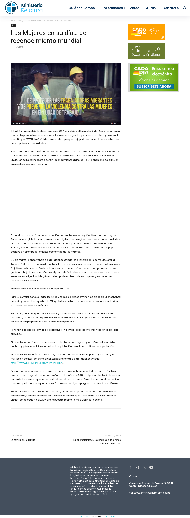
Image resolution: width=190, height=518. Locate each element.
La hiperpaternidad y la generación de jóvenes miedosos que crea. (97, 441)
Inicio (13, 20)
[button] (184, 7)
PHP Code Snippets (82, 516)
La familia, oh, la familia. (23, 439)
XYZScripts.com (109, 516)
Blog (20, 20)
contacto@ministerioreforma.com (149, 493)
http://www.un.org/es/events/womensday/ (36, 362)
